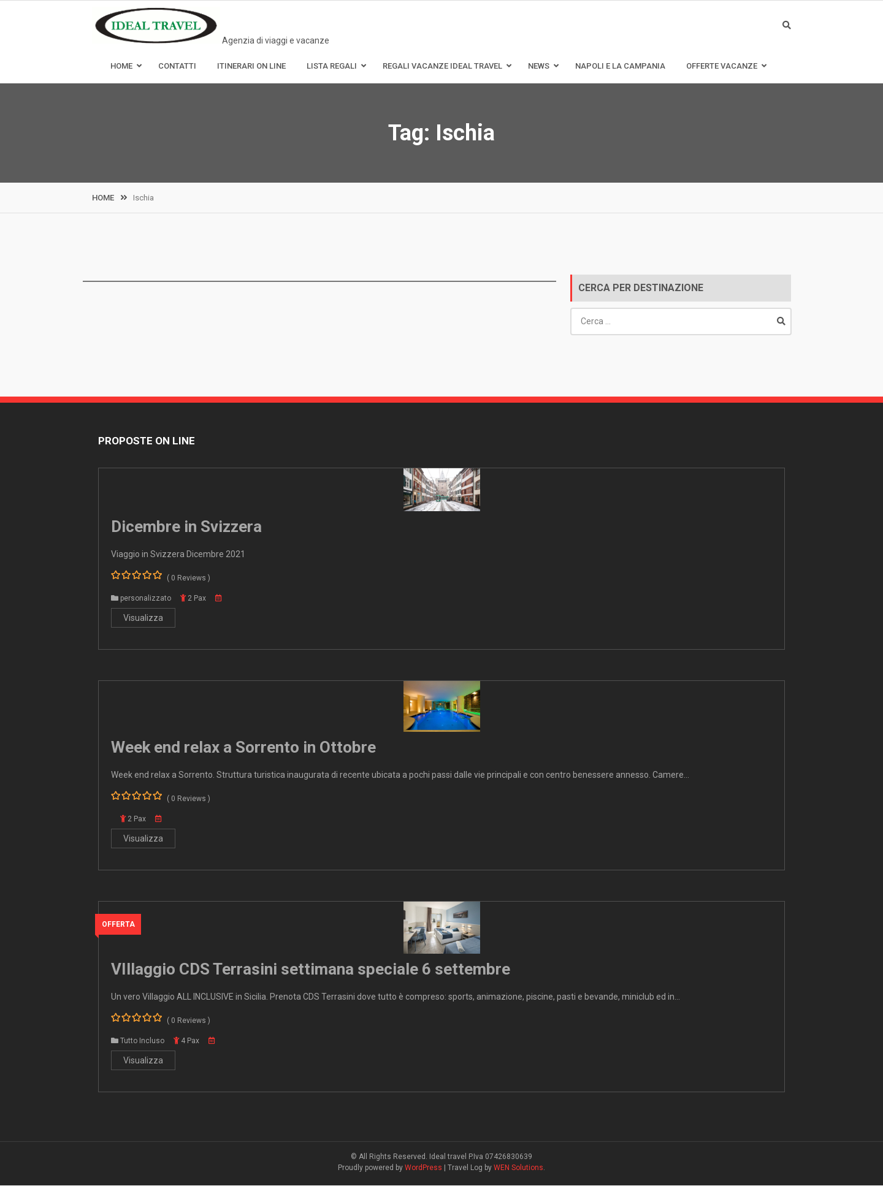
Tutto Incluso (142, 1041)
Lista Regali (332, 66)
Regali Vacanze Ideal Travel (442, 66)
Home (121, 66)
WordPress (423, 1168)
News (538, 66)
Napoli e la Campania (620, 66)
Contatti (177, 66)
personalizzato (145, 599)
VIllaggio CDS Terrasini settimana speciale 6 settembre (310, 969)
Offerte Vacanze (721, 66)
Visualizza (143, 618)
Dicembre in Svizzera (186, 527)
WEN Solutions (518, 1168)
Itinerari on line (251, 66)
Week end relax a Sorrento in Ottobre (243, 748)
